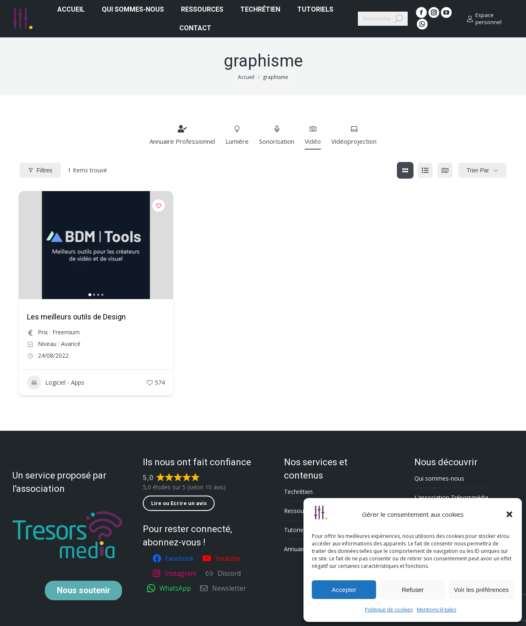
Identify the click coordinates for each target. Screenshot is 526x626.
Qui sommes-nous (439, 478)
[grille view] (405, 170)
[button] (509, 514)
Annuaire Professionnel (182, 135)
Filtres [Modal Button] (40, 170)
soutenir (83, 590)
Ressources (299, 511)
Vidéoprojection (354, 135)
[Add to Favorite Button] (158, 205)
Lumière (237, 135)
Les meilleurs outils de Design (76, 316)
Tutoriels (296, 530)
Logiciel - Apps (55, 383)
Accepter (344, 589)
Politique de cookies (389, 609)
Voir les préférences (481, 589)
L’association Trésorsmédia (451, 497)
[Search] (383, 19)
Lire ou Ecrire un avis (179, 503)
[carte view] (445, 170)
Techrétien (298, 492)
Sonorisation (276, 135)
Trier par (478, 170)
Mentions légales (436, 609)
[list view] (425, 170)
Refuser (413, 589)
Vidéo (313, 135)
